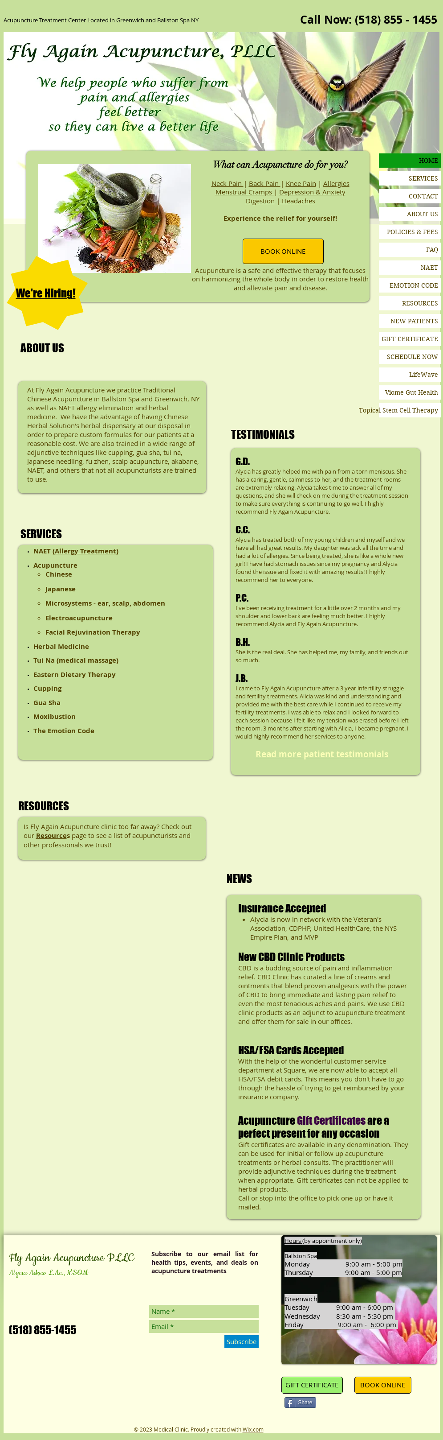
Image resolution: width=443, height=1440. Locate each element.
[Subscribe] (241, 1341)
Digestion (260, 200)
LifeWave (423, 375)
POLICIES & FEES (412, 232)
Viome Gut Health (411, 392)
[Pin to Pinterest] (335, 1403)
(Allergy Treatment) (85, 551)
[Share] (300, 1402)
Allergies (336, 183)
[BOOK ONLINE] (283, 251)
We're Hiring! (46, 293)
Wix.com (253, 1429)
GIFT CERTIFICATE (410, 339)
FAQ (432, 250)
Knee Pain (301, 183)
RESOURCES (420, 303)
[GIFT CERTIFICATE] (312, 1385)
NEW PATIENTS (414, 321)
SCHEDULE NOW (412, 357)
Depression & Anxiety (312, 191)
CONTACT (423, 196)
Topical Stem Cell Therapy (408, 410)
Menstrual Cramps (244, 191)
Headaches (297, 200)
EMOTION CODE (414, 285)
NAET (429, 268)
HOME (428, 161)
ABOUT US (422, 214)
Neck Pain (227, 183)
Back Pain (264, 183)
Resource (51, 835)
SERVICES (423, 178)
